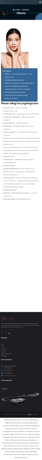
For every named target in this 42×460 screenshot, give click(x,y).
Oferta (4, 348)
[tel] (5, 333)
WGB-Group (36, 414)
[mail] (9, 333)
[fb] (2, 333)
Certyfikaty (4, 350)
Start (2, 344)
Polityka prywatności (6, 353)
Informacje (3, 355)
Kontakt (3, 352)
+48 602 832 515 (8, 370)
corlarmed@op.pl (8, 373)
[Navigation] (40, 2)
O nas (2, 346)
